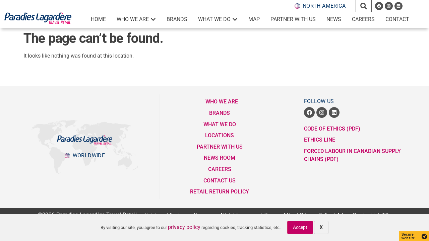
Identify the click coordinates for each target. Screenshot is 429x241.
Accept (300, 227)
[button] (364, 6)
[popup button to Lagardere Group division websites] (85, 155)
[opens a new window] (379, 6)
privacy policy (184, 227)
